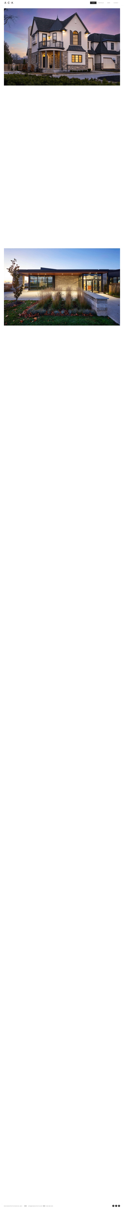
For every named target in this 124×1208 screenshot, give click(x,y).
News (108, 2)
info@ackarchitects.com (35, 1206)
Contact (116, 2)
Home (93, 2)
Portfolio (101, 2)
